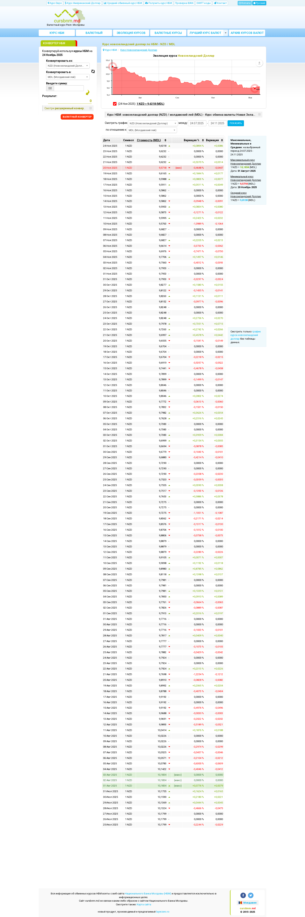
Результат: (49, 96)
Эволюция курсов (131, 33)
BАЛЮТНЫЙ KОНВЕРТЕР (77, 116)
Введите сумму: (56, 83)
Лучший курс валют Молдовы (205, 33)
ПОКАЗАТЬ (236, 123)
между (183, 122)
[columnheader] (151, 140)
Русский (259, 3)
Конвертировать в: (58, 72)
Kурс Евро (55, 3)
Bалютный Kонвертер (94, 33)
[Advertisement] (181, 17)
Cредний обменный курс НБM (123, 3)
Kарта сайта (144, 904)
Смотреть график (116, 122)
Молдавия (247, 902)
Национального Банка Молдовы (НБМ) (148, 893)
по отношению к (116, 129)
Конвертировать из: (59, 60)
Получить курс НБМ (158, 3)
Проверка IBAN (184, 3)
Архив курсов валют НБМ (247, 33)
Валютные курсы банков (168, 33)
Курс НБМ (57, 33)
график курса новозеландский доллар (246, 335)
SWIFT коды (203, 3)
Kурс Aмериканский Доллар (83, 3)
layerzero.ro (162, 911)
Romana (245, 3)
